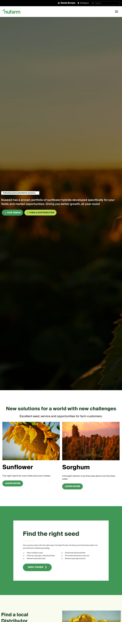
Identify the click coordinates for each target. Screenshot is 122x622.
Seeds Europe (68, 3)
